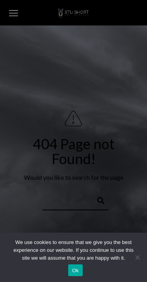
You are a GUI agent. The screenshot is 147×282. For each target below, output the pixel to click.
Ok (75, 270)
